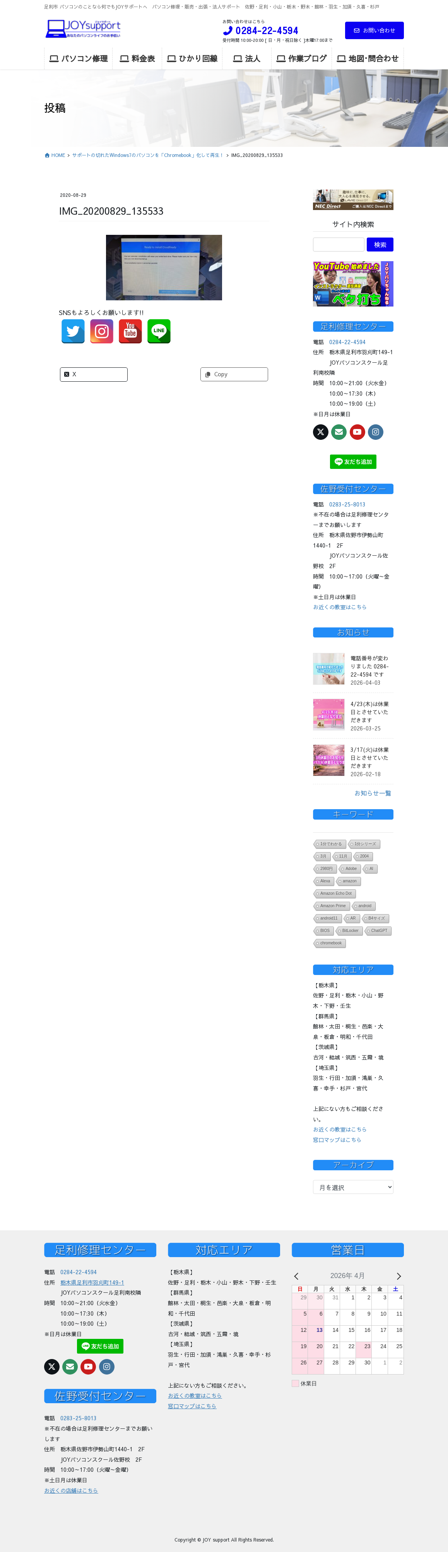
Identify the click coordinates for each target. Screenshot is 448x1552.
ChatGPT (379, 930)
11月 (343, 856)
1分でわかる (331, 844)
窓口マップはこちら (337, 1140)
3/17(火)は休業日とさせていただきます (370, 758)
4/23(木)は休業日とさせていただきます (370, 712)
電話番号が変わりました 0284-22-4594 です (370, 666)
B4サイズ (377, 918)
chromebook (331, 943)
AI (371, 868)
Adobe (351, 868)
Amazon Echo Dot (336, 893)
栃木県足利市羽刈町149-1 (92, 1282)
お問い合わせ (375, 30)
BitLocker (350, 930)
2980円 (326, 868)
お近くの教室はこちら (340, 607)
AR (353, 918)
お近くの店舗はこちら (71, 1490)
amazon (350, 881)
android (365, 906)
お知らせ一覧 (373, 793)
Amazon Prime (333, 906)
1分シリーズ (365, 844)
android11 (328, 918)
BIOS (325, 930)
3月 (323, 856)
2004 (364, 856)
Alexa (325, 881)
